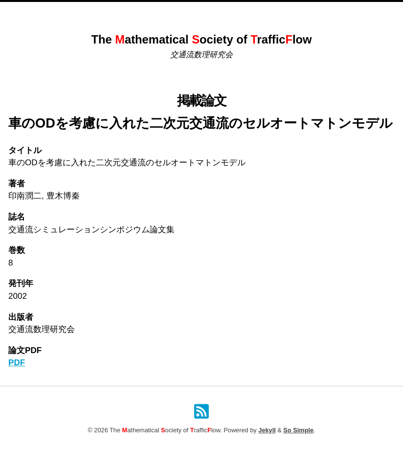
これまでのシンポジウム (156, 12)
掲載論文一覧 (221, 12)
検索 (304, 12)
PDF (16, 362)
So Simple (298, 430)
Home (101, 12)
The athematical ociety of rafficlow (201, 39)
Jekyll (267, 430)
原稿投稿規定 (269, 12)
